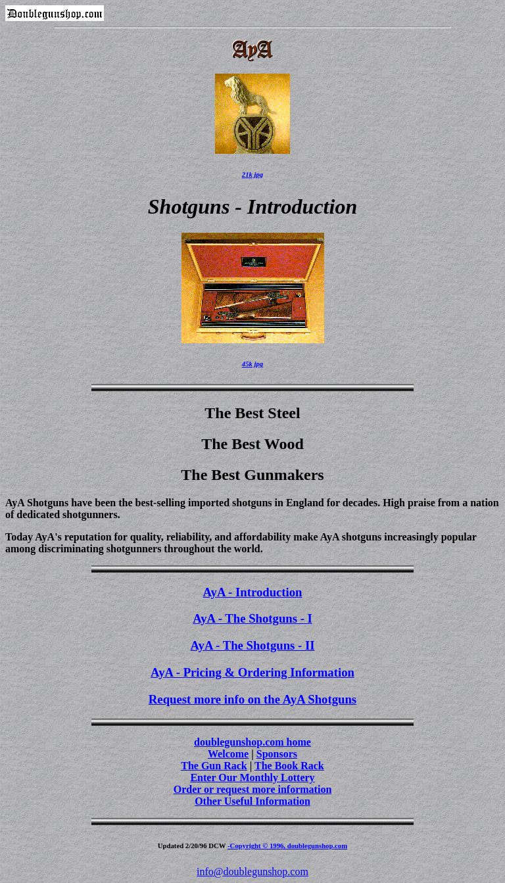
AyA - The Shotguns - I (252, 618)
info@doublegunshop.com (252, 871)
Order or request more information (253, 789)
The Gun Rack (214, 765)
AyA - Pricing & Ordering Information (252, 672)
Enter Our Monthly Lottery (252, 777)
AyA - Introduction (252, 592)
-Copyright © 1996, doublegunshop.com (287, 845)
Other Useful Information (252, 801)
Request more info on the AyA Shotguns (252, 699)
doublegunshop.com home (252, 742)
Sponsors (276, 753)
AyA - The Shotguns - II (253, 645)
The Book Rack (289, 765)
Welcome (228, 753)
